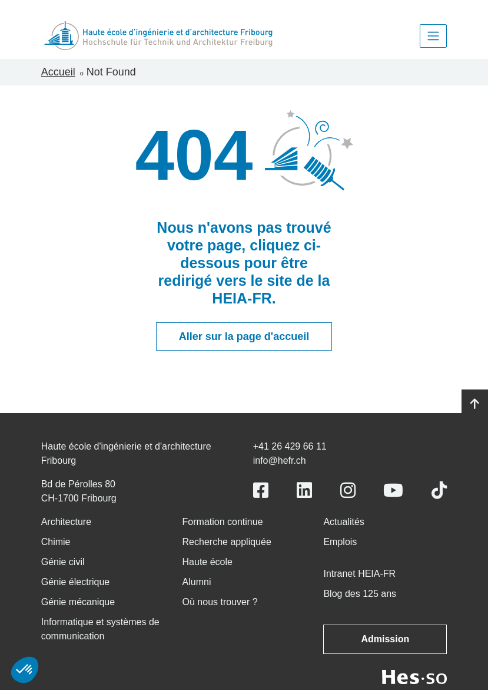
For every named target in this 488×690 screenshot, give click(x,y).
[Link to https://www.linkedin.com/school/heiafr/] (304, 490)
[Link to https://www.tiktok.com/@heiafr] (439, 490)
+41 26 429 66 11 (290, 446)
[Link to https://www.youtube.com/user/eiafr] (393, 490)
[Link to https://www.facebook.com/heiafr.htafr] (260, 490)
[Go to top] (475, 404)
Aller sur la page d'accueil (244, 336)
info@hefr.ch (279, 460)
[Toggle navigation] (433, 36)
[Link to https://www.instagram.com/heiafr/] (348, 490)
